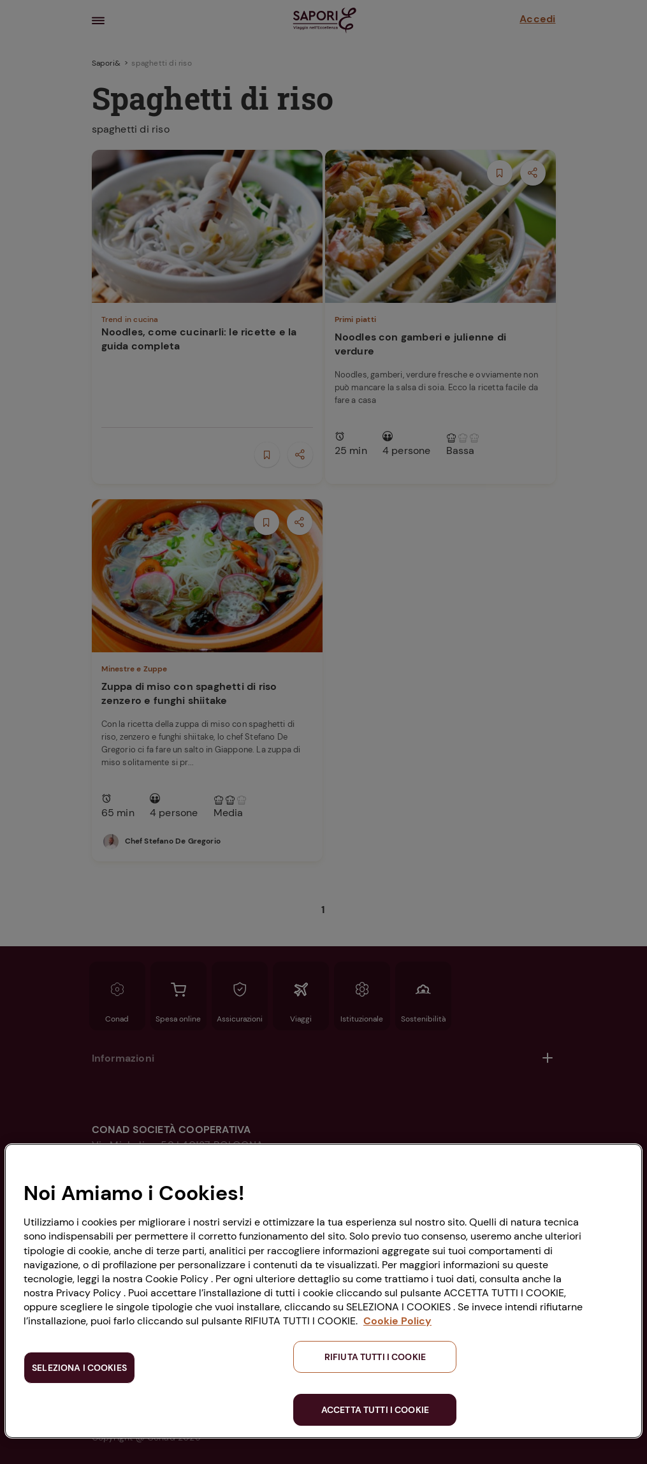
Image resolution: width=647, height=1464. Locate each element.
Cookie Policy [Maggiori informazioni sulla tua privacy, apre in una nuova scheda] (397, 1321)
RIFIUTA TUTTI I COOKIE (375, 1357)
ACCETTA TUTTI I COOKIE (375, 1410)
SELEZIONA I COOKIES (79, 1367)
